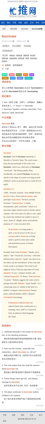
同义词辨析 (16, 46)
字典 (14, 23)
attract (12, 55)
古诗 (31, 23)
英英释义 (6, 46)
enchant (33, 58)
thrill (27, 58)
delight (26, 55)
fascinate (24, 29)
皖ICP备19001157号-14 (27, 419)
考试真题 (27, 46)
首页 (3, 23)
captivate (13, 58)
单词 (37, 23)
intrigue (19, 55)
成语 (26, 23)
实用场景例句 (8, 51)
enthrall (21, 58)
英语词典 (13, 29)
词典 (20, 23)
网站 (8, 23)
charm (4, 61)
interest (5, 58)
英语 (4, 421)
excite (32, 55)
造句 (40, 415)
